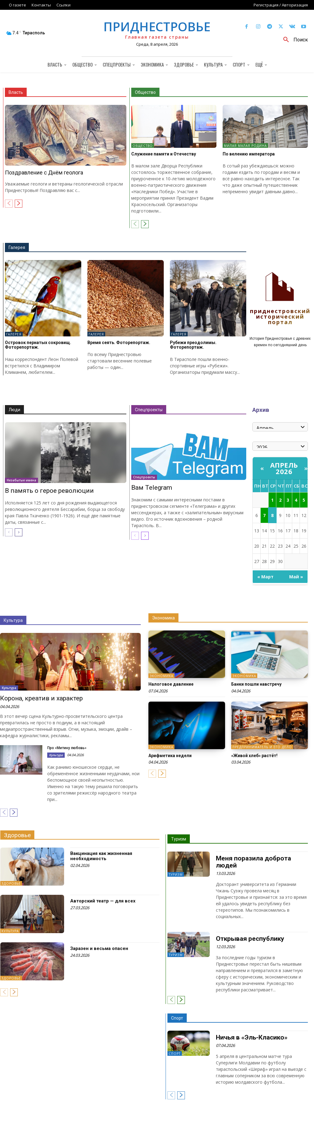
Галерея (17, 247)
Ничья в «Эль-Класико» (252, 1037)
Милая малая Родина (245, 146)
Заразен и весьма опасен (99, 948)
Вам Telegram (151, 487)
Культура (13, 620)
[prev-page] (9, 204)
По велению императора (249, 153)
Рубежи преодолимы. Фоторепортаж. (193, 345)
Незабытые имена (21, 480)
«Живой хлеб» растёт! (254, 755)
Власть (16, 92)
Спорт (177, 1018)
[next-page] (18, 204)
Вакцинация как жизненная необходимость (101, 856)
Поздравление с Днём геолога (44, 172)
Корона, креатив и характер (41, 698)
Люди (14, 409)
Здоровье (17, 835)
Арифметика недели (170, 755)
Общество (145, 92)
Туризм (178, 839)
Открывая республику (250, 939)
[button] (293, 40)
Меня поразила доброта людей (253, 862)
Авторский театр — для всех (103, 901)
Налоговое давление (170, 684)
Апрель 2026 (284, 468)
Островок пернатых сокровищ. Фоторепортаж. (38, 345)
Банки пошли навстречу (256, 684)
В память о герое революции (49, 490)
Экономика (163, 617)
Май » (296, 577)
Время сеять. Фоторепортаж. (118, 342)
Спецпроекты (149, 409)
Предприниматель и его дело (262, 747)
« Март (265, 577)
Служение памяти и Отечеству (163, 153)
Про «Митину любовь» (66, 748)
